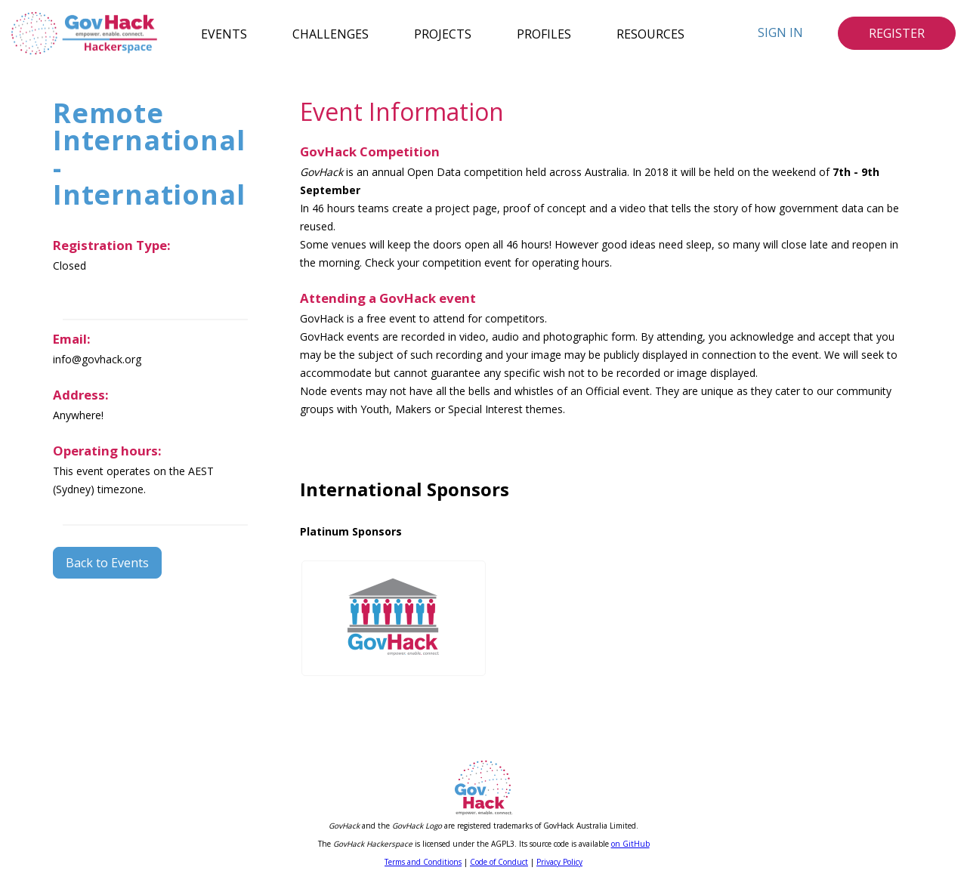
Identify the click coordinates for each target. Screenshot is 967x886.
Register (897, 33)
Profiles (544, 33)
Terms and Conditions (423, 862)
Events (224, 33)
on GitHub (630, 843)
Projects (442, 33)
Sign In (780, 32)
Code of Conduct (499, 862)
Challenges (330, 33)
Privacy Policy (559, 862)
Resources (650, 33)
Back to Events (107, 562)
